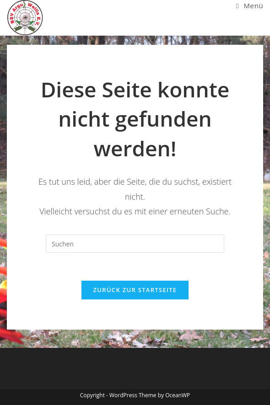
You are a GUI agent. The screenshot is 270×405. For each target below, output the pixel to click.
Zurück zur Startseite (135, 290)
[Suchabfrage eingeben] (135, 243)
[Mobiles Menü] (249, 5)
